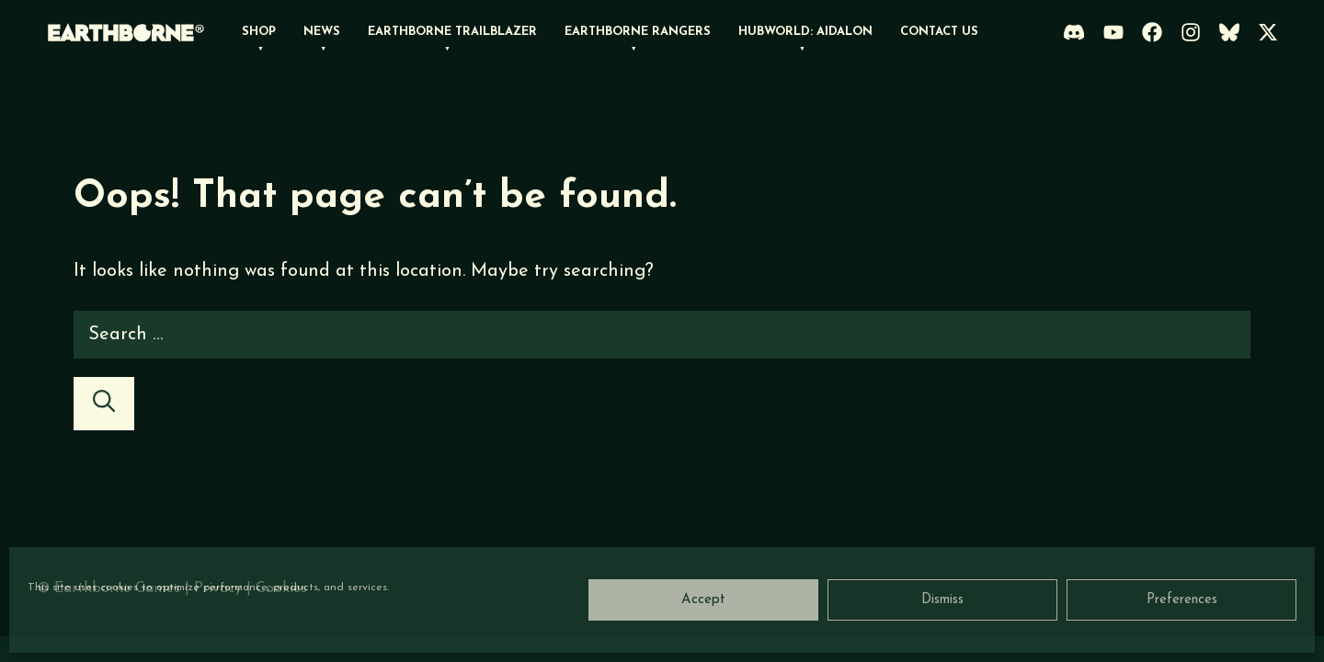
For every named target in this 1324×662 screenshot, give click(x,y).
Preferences (1182, 600)
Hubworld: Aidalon (805, 32)
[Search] (104, 403)
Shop (259, 32)
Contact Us (939, 32)
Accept (703, 600)
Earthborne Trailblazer (452, 32)
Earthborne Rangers (638, 32)
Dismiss (942, 600)
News (321, 32)
